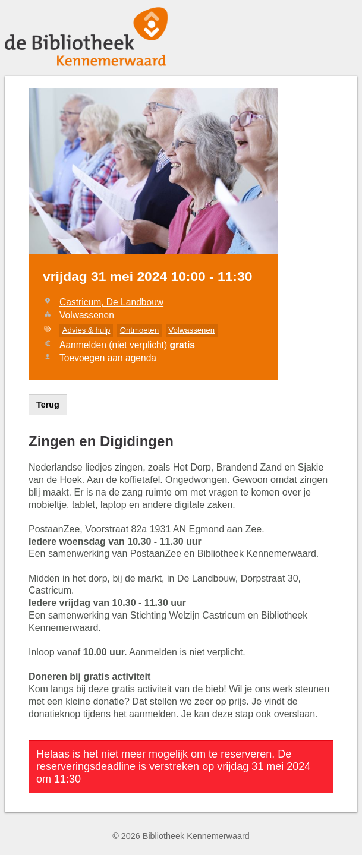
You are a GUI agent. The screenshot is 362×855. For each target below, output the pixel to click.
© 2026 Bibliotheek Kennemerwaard (181, 836)
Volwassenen (191, 330)
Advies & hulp (86, 330)
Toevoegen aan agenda (107, 358)
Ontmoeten (139, 330)
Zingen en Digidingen (101, 441)
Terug (47, 404)
